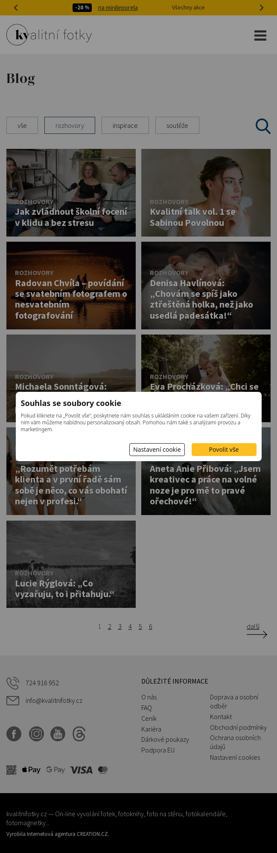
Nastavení (157, 449)
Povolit (224, 449)
